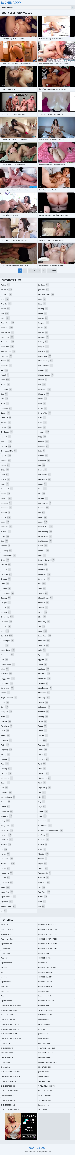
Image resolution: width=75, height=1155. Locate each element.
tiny (42, 792)
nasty (42, 408)
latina (42, 327)
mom (42, 403)
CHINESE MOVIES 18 (8, 1081)
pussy (42, 522)
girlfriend (6, 792)
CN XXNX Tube (43, 1005)
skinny (42, 612)
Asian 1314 (5, 958)
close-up (6, 574)
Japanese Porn (6, 1000)
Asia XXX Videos (7, 929)
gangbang (7, 778)
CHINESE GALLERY (45, 977)
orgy (42, 436)
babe (5, 379)
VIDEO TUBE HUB (44, 1095)
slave (42, 616)
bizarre (5, 479)
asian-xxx (6, 356)
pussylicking (45, 536)
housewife (7, 873)
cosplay (6, 597)
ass (4, 370)
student (43, 702)
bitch (5, 474)
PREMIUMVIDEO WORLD (47, 1062)
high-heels (7, 858)
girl (4, 787)
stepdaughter (45, 688)
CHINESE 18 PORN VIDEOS (11, 1091)
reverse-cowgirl (46, 560)
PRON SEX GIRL (44, 1019)
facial (5, 730)
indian (5, 877)
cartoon (5, 545)
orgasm (43, 432)
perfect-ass (44, 474)
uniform (43, 835)
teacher (43, 735)
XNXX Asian (42, 1110)
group (5, 806)
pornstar (43, 507)
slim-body (44, 621)
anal (5, 299)
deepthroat (7, 654)
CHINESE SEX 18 (7, 1048)
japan (5, 887)
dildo (5, 669)
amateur (6, 289)
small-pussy (44, 635)
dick (4, 659)
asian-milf (7, 327)
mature (43, 370)
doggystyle (7, 683)
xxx (41, 906)
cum (5, 631)
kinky (42, 303)
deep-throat (8, 650)
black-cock (7, 488)
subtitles (43, 711)
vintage (42, 858)
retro (42, 555)
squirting (43, 669)
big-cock (6, 441)
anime (5, 308)
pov (41, 512)
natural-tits (44, 413)
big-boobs (7, 432)
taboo (42, 726)
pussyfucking (45, 531)
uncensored (45, 825)
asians (5, 360)
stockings (44, 697)
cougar (6, 602)
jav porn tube (43, 1072)
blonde (5, 493)
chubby (6, 569)
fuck (5, 763)
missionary (44, 389)
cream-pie (7, 616)
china (5, 560)
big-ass (6, 427)
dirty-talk (6, 673)
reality (42, 545)
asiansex (6, 365)
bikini (5, 469)
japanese (7, 901)
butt (4, 541)
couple (5, 607)
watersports (44, 873)
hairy (5, 820)
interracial (7, 882)
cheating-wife (8, 555)
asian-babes (7, 322)
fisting (5, 754)
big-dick (6, 446)
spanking (43, 654)
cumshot (7, 635)
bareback (6, 389)
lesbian (43, 332)
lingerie (43, 346)
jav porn (4, 967)
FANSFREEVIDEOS (45, 1015)
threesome (44, 778)
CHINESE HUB (43, 991)
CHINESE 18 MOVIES (8, 1095)
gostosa (5, 801)
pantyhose (44, 460)
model (42, 398)
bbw (4, 398)
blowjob (6, 498)
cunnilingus (7, 640)
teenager (43, 745)
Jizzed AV (4, 925)
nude (42, 422)
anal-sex (6, 303)
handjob (6, 835)
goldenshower (8, 797)
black (5, 484)
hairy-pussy (7, 825)
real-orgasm (45, 541)
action (5, 284)
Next (54, 271)
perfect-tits (44, 479)
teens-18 (43, 759)
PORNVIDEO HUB (44, 1057)
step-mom (44, 673)
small (42, 631)
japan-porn (7, 892)
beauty (5, 413)
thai (42, 768)
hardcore (7, 839)
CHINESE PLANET (44, 953)
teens (42, 754)
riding (42, 564)
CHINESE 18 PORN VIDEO (47, 939)
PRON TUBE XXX (44, 1067)
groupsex (6, 816)
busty (5, 536)
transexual (44, 820)
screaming (44, 579)
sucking (43, 716)
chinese (6, 564)
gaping (5, 782)
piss (41, 493)
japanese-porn (8, 906)
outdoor (43, 446)
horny (5, 868)
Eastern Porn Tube (45, 996)
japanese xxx (6, 981)
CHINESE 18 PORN (8, 1100)
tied (42, 782)
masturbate (44, 356)
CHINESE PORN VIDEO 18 (10, 1072)
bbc (4, 394)
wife (42, 901)
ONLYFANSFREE (44, 1043)
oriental (43, 441)
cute (4, 645)
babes (5, 384)
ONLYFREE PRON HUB (46, 1048)
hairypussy (7, 830)
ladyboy (43, 322)
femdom (6, 740)
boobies (5, 512)
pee (41, 465)
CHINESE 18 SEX (44, 958)
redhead (43, 550)
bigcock (6, 460)
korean (43, 318)
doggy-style (8, 678)
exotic (5, 716)
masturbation (45, 365)
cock (5, 583)
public (42, 517)
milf (42, 384)
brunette (6, 526)
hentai (5, 854)
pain (41, 450)
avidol (5, 375)
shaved (43, 593)
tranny (43, 811)
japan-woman (8, 896)
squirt (42, 664)
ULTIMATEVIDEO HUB (46, 1086)
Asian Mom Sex (6, 939)
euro (4, 707)
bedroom (6, 417)
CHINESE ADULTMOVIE (47, 967)
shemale (43, 602)
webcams (44, 882)
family (5, 735)
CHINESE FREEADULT (46, 972)
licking (43, 341)
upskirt (42, 844)
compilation (7, 593)
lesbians (43, 337)
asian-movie (7, 332)
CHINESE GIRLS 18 (45, 981)
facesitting (6, 726)
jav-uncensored (46, 294)
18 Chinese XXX (6, 934)
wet (41, 887)
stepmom (44, 692)
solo (42, 650)
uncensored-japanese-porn (50, 830)
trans (42, 816)
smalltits (43, 645)
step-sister (44, 678)
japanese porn (6, 963)
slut (41, 626)
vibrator (43, 854)
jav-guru (43, 284)
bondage (6, 507)
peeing (42, 469)
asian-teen (7, 346)
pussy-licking (45, 526)
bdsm (5, 403)
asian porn (5, 991)
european (6, 711)
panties (43, 455)
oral (42, 427)
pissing (43, 498)
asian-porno (7, 341)
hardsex (6, 844)
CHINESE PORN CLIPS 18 (10, 1010)
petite (42, 484)
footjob (5, 759)
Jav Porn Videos (44, 1024)
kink (42, 299)
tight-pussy (44, 787)
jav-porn (43, 289)
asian (5, 318)
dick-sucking (8, 664)
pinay (42, 488)
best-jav (6, 422)
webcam (43, 877)
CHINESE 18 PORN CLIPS (47, 929)
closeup (6, 579)
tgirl (42, 763)
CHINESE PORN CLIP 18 (10, 1024)
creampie (6, 621)
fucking (6, 768)
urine (42, 849)
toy (41, 801)
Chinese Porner (7, 1053)
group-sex (7, 811)
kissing (43, 308)
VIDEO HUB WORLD (45, 1091)
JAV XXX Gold (43, 1034)
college (6, 588)
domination (7, 688)
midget (42, 379)
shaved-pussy (45, 597)
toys (42, 806)
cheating (6, 550)
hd (4, 849)
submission (44, 707)
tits (42, 797)
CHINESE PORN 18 (8, 1019)
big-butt (6, 436)
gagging (6, 773)
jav (4, 910)
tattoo (42, 730)
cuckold (6, 626)
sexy (42, 588)
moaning (43, 394)
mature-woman (46, 375)
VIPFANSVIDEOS (44, 1100)
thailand (43, 773)
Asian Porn (5, 996)
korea (42, 313)
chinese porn (6, 948)
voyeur (43, 868)
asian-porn (7, 337)
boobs (6, 517)
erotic (5, 702)
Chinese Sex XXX (7, 1015)
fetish (5, 745)
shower (43, 607)
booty (5, 522)
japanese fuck (6, 944)
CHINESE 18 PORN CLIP (10, 1110)
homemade (8, 863)
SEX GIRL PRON (44, 1081)
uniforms (43, 839)
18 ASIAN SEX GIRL (45, 1010)
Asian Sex (4, 986)
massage (43, 351)
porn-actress (44, 503)
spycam (42, 659)
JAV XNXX (41, 1029)
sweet (42, 721)
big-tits (6, 455)
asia (5, 313)
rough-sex (44, 574)
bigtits (5, 465)
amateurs (6, 294)
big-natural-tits (9, 450)
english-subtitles (9, 697)
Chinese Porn (6, 1062)
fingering (6, 749)
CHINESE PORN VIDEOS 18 (11, 1005)
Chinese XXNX (6, 1043)
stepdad (43, 683)
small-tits (44, 640)
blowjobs (6, 503)
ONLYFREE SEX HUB (45, 1053)
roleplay (43, 569)
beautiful (6, 408)
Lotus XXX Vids (43, 1038)
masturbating (45, 360)
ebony (5, 692)
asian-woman (8, 351)
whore (42, 896)
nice (42, 417)
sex (42, 583)
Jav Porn (4, 977)
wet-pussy (44, 892)
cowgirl (6, 612)
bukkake (6, 531)
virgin (42, 863)
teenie (42, 749)
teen (42, 740)
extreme (6, 721)
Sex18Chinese (43, 1076)
